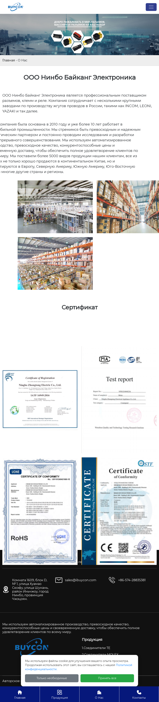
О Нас (99, 694)
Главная (8, 60)
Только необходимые (52, 678)
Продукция (60, 694)
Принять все (107, 678)
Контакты (139, 694)
